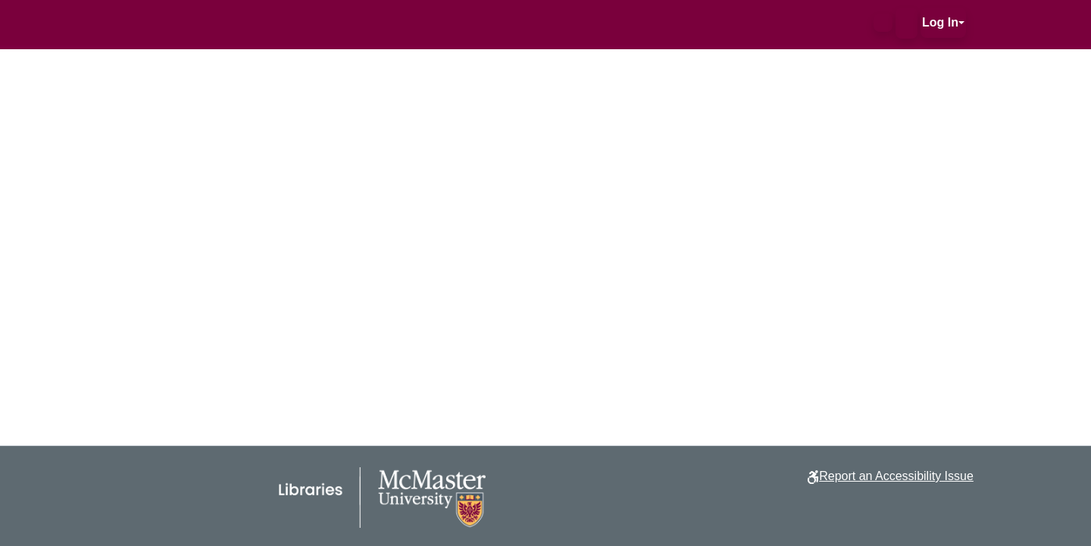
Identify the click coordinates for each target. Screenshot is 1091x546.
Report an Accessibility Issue (896, 476)
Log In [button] (940, 22)
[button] (883, 23)
